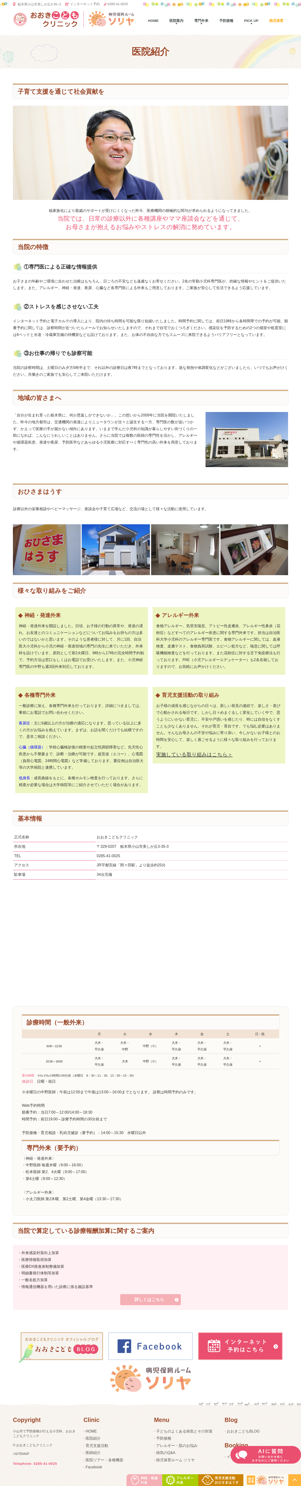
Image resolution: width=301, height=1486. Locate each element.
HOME (91, 1431)
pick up (251, 21)
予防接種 (226, 21)
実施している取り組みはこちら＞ (194, 754)
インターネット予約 (85, 4)
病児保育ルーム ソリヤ (175, 1460)
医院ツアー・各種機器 (104, 1460)
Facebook (94, 1467)
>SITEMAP (21, 1454)
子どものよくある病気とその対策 (184, 1431)
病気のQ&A (165, 1453)
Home (153, 21)
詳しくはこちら (149, 1299)
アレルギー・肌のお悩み (177, 1446)
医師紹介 (93, 1453)
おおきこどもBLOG (243, 1431)
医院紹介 (93, 1438)
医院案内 (176, 21)
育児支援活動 (97, 1446)
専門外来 (201, 21)
